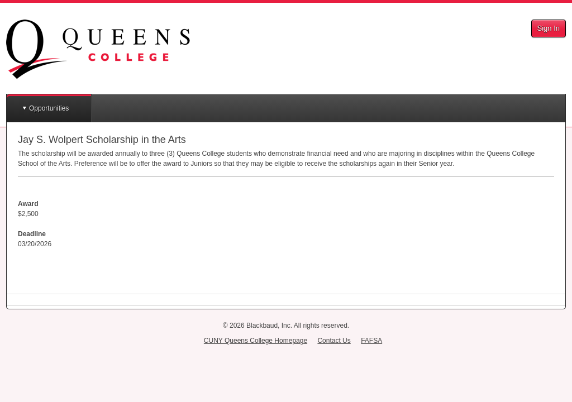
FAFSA (371, 340)
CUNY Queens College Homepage (255, 340)
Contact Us (333, 340)
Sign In (548, 28)
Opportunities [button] (49, 108)
